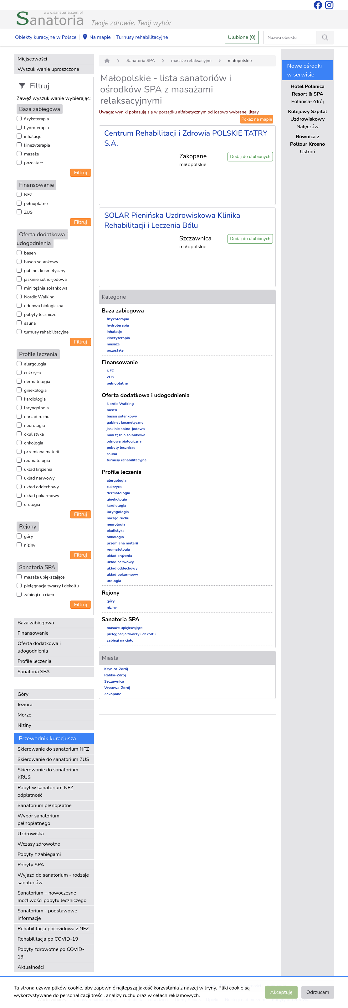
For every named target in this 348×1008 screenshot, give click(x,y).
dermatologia (37, 382)
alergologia (35, 364)
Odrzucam (317, 992)
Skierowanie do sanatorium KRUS (48, 773)
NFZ (28, 195)
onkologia (33, 443)
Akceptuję (281, 992)
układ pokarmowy (41, 496)
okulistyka (34, 434)
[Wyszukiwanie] (325, 37)
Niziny (24, 725)
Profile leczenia (34, 661)
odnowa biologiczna (43, 306)
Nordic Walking (39, 297)
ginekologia (35, 390)
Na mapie (96, 37)
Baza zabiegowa (36, 622)
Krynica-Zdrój (116, 668)
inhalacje (32, 136)
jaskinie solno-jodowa (45, 279)
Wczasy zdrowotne (39, 844)
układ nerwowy (39, 478)
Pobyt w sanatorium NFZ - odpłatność (47, 791)
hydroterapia (36, 128)
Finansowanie (33, 633)
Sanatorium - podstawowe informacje (47, 914)
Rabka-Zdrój (115, 675)
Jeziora (25, 704)
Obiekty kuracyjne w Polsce (45, 37)
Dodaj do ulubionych (250, 157)
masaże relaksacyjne (191, 61)
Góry (23, 694)
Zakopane (112, 693)
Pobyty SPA (31, 864)
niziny (29, 545)
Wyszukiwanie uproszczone (48, 69)
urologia (32, 504)
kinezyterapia (37, 145)
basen (30, 253)
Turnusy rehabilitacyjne (142, 37)
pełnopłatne (36, 204)
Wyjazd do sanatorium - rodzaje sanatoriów (53, 879)
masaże (31, 154)
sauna (30, 323)
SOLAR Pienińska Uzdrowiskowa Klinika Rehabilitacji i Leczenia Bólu (172, 220)
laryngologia (36, 408)
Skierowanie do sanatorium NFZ (53, 749)
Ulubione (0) (242, 37)
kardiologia (35, 399)
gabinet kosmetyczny (44, 271)
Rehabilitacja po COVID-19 (48, 939)
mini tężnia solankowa (46, 288)
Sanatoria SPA (34, 671)
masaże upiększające (44, 577)
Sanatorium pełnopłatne (45, 805)
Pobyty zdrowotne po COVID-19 (51, 953)
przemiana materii (41, 452)
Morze (24, 714)
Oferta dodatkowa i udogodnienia (39, 647)
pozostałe (33, 163)
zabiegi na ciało (39, 595)
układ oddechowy (41, 487)
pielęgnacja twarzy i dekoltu (51, 586)
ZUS (28, 212)
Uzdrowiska (31, 833)
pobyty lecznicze (40, 315)
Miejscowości (32, 58)
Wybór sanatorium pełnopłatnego (38, 819)
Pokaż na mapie (256, 119)
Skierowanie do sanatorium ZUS (53, 759)
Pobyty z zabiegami (39, 854)
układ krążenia (38, 469)
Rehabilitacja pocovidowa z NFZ (53, 928)
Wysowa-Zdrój (117, 687)
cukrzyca (32, 373)
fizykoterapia (36, 119)
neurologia (34, 425)
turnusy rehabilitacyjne (46, 332)
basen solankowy (41, 262)
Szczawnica (114, 681)
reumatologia (37, 461)
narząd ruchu (36, 417)
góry (28, 536)
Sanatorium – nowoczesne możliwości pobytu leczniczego (52, 897)
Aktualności (31, 967)
